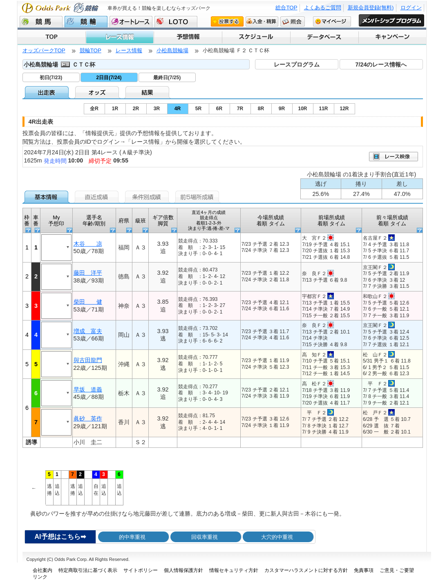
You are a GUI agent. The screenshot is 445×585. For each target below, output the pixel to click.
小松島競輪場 (172, 50)
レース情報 (119, 37)
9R (282, 108)
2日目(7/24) (108, 77)
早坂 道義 (88, 389)
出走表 (47, 92)
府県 (124, 221)
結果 (148, 92)
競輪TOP (90, 50)
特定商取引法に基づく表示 (87, 570)
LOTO (175, 21)
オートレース (131, 21)
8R (261, 108)
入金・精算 (262, 21)
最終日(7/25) (167, 77)
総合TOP (286, 7)
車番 (35, 220)
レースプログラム (297, 64)
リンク (40, 576)
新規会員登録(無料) (371, 7)
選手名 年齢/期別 (94, 220)
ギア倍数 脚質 (163, 220)
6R (219, 108)
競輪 (86, 21)
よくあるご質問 (322, 7)
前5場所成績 (198, 197)
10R (302, 108)
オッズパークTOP (43, 50)
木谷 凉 (88, 243)
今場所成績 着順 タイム (271, 220)
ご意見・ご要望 (397, 570)
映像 (393, 156)
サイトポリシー (140, 570)
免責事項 (363, 570)
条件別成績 (148, 197)
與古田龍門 (88, 360)
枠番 (26, 220)
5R (198, 108)
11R (323, 108)
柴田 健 (88, 301)
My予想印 (56, 220)
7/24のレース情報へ (381, 64)
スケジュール (255, 37)
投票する (227, 21)
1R (115, 108)
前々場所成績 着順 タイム (392, 220)
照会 (292, 21)
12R (344, 108)
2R (136, 108)
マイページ (332, 21)
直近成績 (98, 197)
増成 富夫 (88, 331)
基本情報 (47, 197)
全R (94, 108)
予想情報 (187, 37)
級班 (140, 221)
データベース (324, 37)
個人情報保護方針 (183, 570)
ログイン (411, 7)
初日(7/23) (51, 77)
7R (240, 108)
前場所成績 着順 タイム (332, 220)
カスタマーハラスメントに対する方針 (306, 570)
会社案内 (42, 570)
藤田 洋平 (88, 272)
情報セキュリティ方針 (233, 570)
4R (177, 108)
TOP (51, 37)
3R (157, 108)
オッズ (98, 92)
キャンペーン (392, 37)
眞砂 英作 (88, 418)
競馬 (41, 21)
